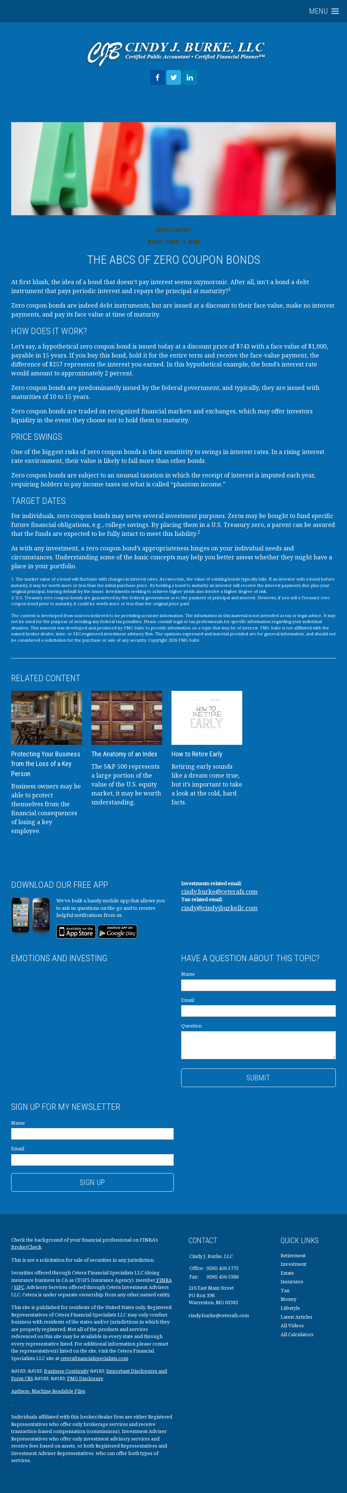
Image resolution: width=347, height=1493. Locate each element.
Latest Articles (296, 1316)
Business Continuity (66, 1370)
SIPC (19, 1287)
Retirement (293, 1255)
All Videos (292, 1325)
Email (187, 1000)
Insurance (292, 1281)
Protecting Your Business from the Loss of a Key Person (46, 764)
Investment (293, 1264)
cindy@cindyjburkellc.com (219, 908)
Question (191, 1025)
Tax (285, 1290)
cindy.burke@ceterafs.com (219, 891)
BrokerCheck (26, 1246)
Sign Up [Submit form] (92, 1182)
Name (188, 974)
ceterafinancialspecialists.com (94, 1358)
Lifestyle (290, 1308)
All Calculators (297, 1334)
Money (288, 1299)
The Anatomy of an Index (124, 754)
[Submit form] (258, 1077)
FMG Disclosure (85, 1378)
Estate (287, 1273)
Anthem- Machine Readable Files (48, 1391)
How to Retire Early (197, 754)
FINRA (163, 1280)
